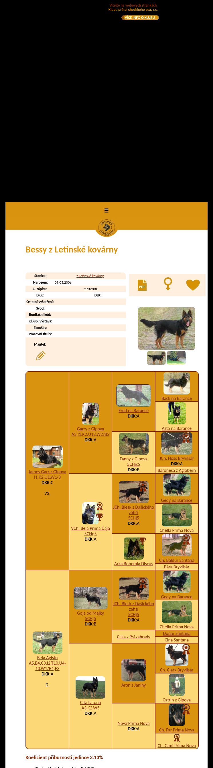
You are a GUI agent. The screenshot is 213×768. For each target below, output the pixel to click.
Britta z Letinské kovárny (69, 716)
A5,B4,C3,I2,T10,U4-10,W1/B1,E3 (47, 469)
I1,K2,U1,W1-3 (47, 281)
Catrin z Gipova (177, 503)
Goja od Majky (90, 416)
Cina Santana (177, 443)
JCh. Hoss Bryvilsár (176, 262)
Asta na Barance (177, 232)
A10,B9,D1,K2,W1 (154, 634)
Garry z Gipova (90, 232)
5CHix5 (133, 268)
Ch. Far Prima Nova (176, 533)
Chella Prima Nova (177, 334)
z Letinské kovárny (90, 79)
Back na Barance (176, 202)
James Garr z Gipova (47, 275)
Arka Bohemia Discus (133, 367)
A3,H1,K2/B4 (145, 716)
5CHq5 (90, 337)
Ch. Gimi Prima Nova (177, 549)
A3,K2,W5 (91, 511)
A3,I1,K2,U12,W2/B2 (91, 238)
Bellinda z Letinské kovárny (71, 678)
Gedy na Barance (176, 304)
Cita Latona (90, 506)
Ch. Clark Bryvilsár (177, 473)
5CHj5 (133, 321)
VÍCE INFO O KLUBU (140, 17)
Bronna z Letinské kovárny (71, 728)
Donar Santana (176, 437)
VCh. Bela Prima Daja (90, 331)
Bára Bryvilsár (177, 370)
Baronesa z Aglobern (177, 274)
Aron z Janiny (133, 488)
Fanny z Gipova (133, 262)
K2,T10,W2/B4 (146, 664)
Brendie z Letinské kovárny (71, 705)
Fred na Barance (134, 214)
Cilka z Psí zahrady (133, 440)
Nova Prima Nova (134, 527)
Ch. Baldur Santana (176, 364)
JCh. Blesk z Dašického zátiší (133, 313)
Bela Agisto (47, 461)
